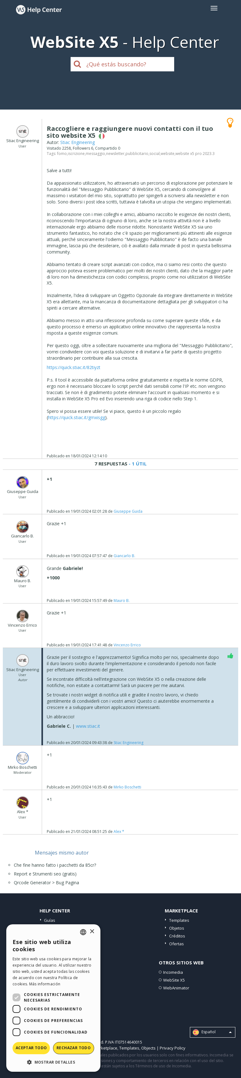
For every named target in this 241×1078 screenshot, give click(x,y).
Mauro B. (122, 600)
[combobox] (83, 932)
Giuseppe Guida (128, 511)
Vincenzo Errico (127, 645)
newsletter (115, 153)
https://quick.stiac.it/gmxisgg (76, 417)
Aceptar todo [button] (31, 1047)
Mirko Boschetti (127, 787)
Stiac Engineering (77, 142)
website (167, 153)
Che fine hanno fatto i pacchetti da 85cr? (55, 865)
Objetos (176, 928)
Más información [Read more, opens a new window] (45, 984)
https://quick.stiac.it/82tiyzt (73, 367)
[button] (53, 1061)
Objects (148, 1048)
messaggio (95, 153)
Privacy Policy (172, 1048)
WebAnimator (176, 988)
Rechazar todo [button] (73, 1047)
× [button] (91, 931)
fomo (62, 153)
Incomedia (173, 972)
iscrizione (76, 153)
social (154, 153)
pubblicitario (137, 153)
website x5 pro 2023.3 (195, 153)
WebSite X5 (174, 980)
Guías (49, 920)
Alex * (119, 831)
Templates (179, 920)
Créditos (177, 936)
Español (212, 1032)
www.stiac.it (88, 726)
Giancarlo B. (124, 555)
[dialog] (53, 998)
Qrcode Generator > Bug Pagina (46, 883)
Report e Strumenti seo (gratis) (45, 874)
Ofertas (176, 944)
